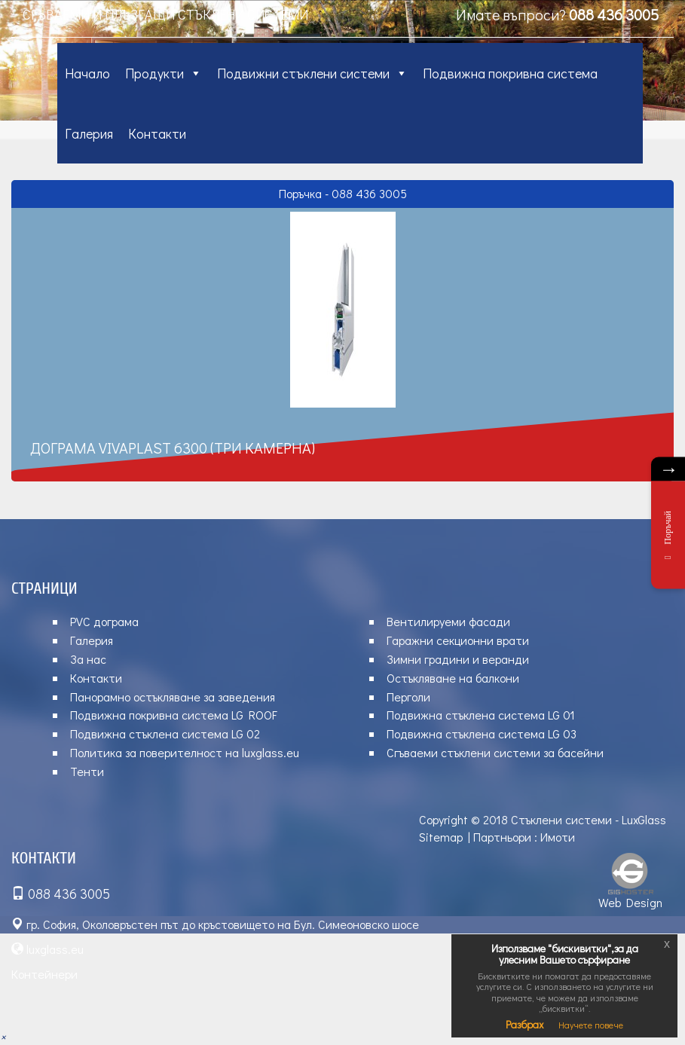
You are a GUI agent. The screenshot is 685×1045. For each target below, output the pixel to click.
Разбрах (524, 1024)
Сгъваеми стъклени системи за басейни (495, 752)
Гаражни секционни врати (458, 640)
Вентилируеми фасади (448, 621)
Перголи (408, 696)
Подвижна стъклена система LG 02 (165, 733)
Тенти (87, 771)
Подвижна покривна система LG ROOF (173, 715)
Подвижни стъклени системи (312, 73)
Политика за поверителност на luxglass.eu (184, 752)
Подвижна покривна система (510, 73)
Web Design (630, 902)
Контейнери (44, 974)
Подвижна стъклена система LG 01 (481, 715)
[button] (3, 1036)
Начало (87, 73)
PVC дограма (104, 621)
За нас (88, 659)
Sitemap (441, 837)
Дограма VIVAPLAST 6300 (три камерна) (172, 447)
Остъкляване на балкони (453, 678)
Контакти (157, 133)
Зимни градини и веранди (458, 659)
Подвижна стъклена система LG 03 (481, 733)
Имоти (557, 837)
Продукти (163, 73)
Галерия (89, 133)
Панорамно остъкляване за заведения (172, 696)
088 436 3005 (614, 14)
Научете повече (590, 1025)
